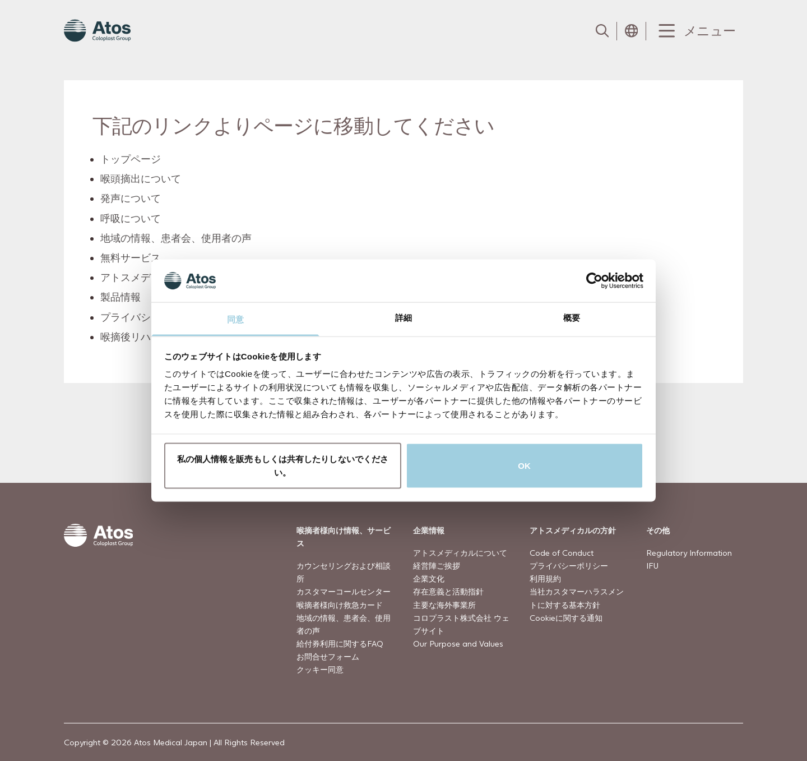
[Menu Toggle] (694, 31)
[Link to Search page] (602, 31)
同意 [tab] (235, 319)
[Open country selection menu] (631, 31)
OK (524, 465)
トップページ (131, 159)
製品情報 (121, 297)
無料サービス (131, 258)
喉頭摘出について (141, 179)
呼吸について (131, 218)
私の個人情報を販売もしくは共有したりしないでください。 (283, 465)
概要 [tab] (571, 317)
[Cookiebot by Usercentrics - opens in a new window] (594, 280)
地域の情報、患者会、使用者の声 (176, 238)
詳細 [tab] (403, 317)
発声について (131, 198)
